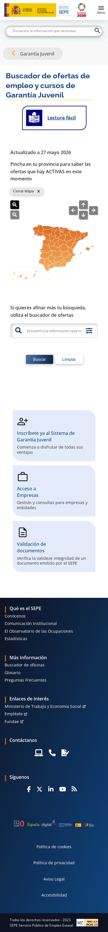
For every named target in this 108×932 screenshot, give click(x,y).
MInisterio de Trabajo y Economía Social (43, 706)
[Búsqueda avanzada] (89, 330)
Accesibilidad (54, 895)
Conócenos (15, 616)
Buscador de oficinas (25, 665)
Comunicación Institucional (31, 623)
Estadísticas (16, 638)
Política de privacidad (54, 862)
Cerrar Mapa (23, 191)
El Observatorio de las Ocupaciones (39, 631)
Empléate (14, 713)
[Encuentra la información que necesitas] (53, 330)
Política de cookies (54, 846)
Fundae (12, 721)
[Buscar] (54, 31)
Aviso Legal (54, 879)
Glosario (12, 672)
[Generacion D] (54, 823)
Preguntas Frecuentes (26, 680)
